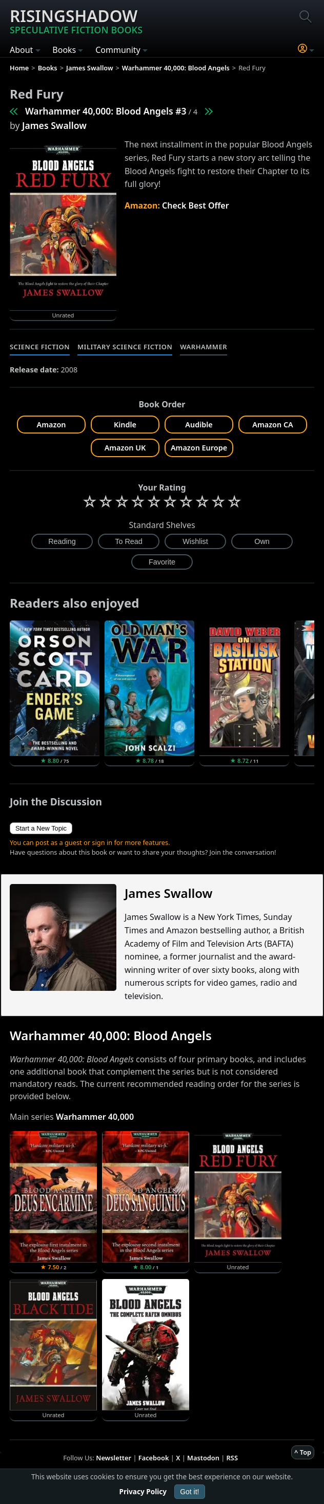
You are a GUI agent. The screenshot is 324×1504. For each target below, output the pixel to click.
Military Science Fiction (124, 346)
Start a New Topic (41, 828)
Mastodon (203, 1457)
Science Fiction (40, 346)
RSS (232, 1457)
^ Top (302, 1452)
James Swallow (54, 125)
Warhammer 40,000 (95, 1116)
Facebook (153, 1457)
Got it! (189, 1492)
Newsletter (113, 1457)
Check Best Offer (195, 205)
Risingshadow (76, 20)
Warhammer (203, 346)
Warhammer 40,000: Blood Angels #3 (106, 111)
